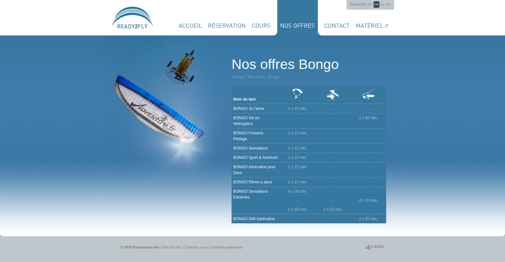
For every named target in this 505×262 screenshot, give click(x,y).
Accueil (238, 77)
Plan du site (171, 247)
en (388, 4)
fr (377, 4)
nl (382, 4)
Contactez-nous (195, 247)
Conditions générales (226, 247)
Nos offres (256, 77)
